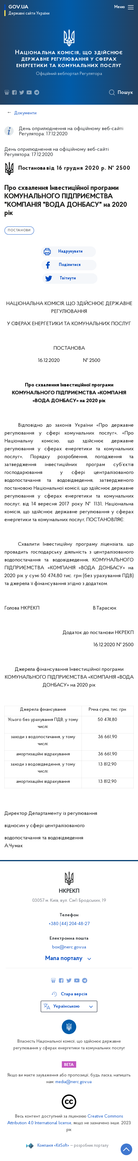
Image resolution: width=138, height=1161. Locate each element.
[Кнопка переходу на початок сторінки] (126, 1149)
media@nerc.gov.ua (73, 1082)
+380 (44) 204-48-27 (69, 924)
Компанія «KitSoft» (53, 1146)
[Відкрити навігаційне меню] (131, 7)
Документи (25, 113)
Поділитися (70, 265)
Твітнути (68, 278)
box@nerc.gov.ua (69, 947)
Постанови (19, 230)
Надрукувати (70, 251)
